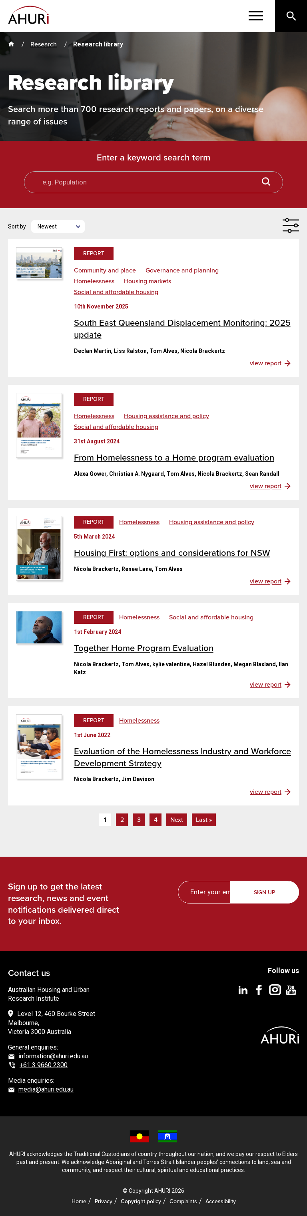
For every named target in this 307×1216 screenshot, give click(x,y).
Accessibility (220, 1201)
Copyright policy (141, 1201)
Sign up (265, 892)
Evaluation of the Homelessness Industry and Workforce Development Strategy (182, 757)
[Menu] (256, 16)
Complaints (183, 1201)
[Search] (291, 16)
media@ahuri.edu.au (46, 1089)
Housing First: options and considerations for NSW (172, 552)
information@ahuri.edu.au (53, 1056)
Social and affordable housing (116, 292)
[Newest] (58, 226)
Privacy (103, 1201)
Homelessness (94, 281)
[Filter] (290, 225)
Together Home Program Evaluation (143, 648)
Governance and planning (182, 270)
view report (265, 363)
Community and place (105, 270)
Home (79, 1201)
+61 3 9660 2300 (44, 1065)
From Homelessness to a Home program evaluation (174, 457)
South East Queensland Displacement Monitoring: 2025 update (182, 328)
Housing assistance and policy (166, 416)
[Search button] (266, 182)
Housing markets (147, 281)
